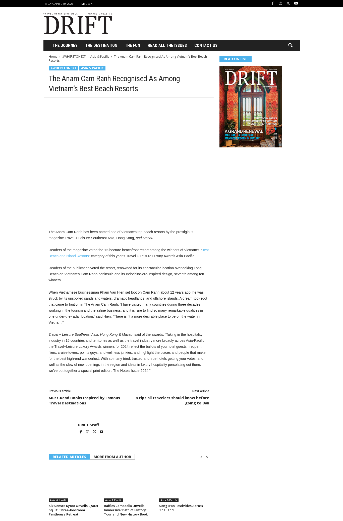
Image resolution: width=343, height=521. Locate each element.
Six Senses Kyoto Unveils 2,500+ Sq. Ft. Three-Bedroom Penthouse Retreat (73, 509)
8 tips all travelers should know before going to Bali (172, 400)
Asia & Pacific (99, 56)
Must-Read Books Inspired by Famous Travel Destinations (84, 400)
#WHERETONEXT (74, 56)
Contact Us (205, 45)
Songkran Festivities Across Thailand (181, 507)
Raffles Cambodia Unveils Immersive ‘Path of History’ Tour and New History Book (126, 509)
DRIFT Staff (88, 424)
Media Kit (88, 4)
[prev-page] (201, 457)
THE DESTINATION (101, 45)
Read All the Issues (167, 45)
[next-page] (207, 457)
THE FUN (132, 45)
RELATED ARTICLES (69, 456)
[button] (290, 45)
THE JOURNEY (65, 45)
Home (53, 56)
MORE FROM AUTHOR (112, 456)
